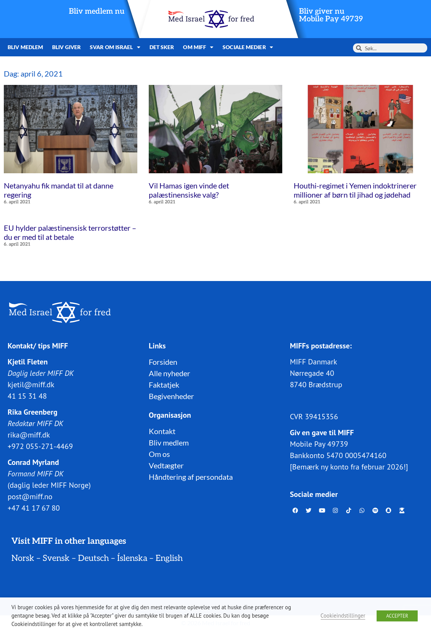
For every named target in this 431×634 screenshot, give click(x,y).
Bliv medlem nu (96, 11)
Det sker (161, 47)
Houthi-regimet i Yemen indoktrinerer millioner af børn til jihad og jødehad (355, 190)
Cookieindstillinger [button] (343, 615)
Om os (159, 453)
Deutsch (93, 558)
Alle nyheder (169, 373)
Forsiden (163, 361)
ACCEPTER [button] (397, 616)
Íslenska (132, 558)
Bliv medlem (25, 47)
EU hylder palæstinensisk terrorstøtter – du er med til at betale (70, 232)
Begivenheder (171, 396)
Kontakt (162, 431)
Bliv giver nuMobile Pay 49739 (331, 15)
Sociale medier (248, 47)
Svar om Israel (115, 47)
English (169, 558)
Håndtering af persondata (191, 476)
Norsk (22, 558)
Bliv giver (66, 47)
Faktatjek (164, 384)
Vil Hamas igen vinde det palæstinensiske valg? (189, 190)
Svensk (56, 558)
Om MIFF (198, 47)
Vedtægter (166, 465)
